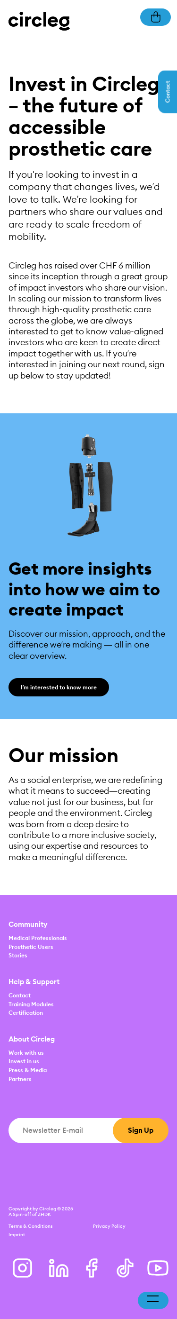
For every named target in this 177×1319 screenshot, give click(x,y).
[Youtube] (158, 1268)
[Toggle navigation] (153, 1300)
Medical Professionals (37, 937)
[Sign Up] (141, 1130)
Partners (20, 1078)
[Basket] (155, 16)
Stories (17, 955)
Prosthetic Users (30, 946)
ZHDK (44, 1214)
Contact (19, 995)
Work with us (26, 1052)
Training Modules (31, 1004)
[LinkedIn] (58, 1268)
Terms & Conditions (30, 1226)
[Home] (39, 20)
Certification (25, 1012)
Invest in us (23, 1061)
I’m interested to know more (59, 687)
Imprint (16, 1235)
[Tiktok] (124, 1268)
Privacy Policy (109, 1226)
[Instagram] (22, 1268)
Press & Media (27, 1070)
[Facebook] (91, 1268)
